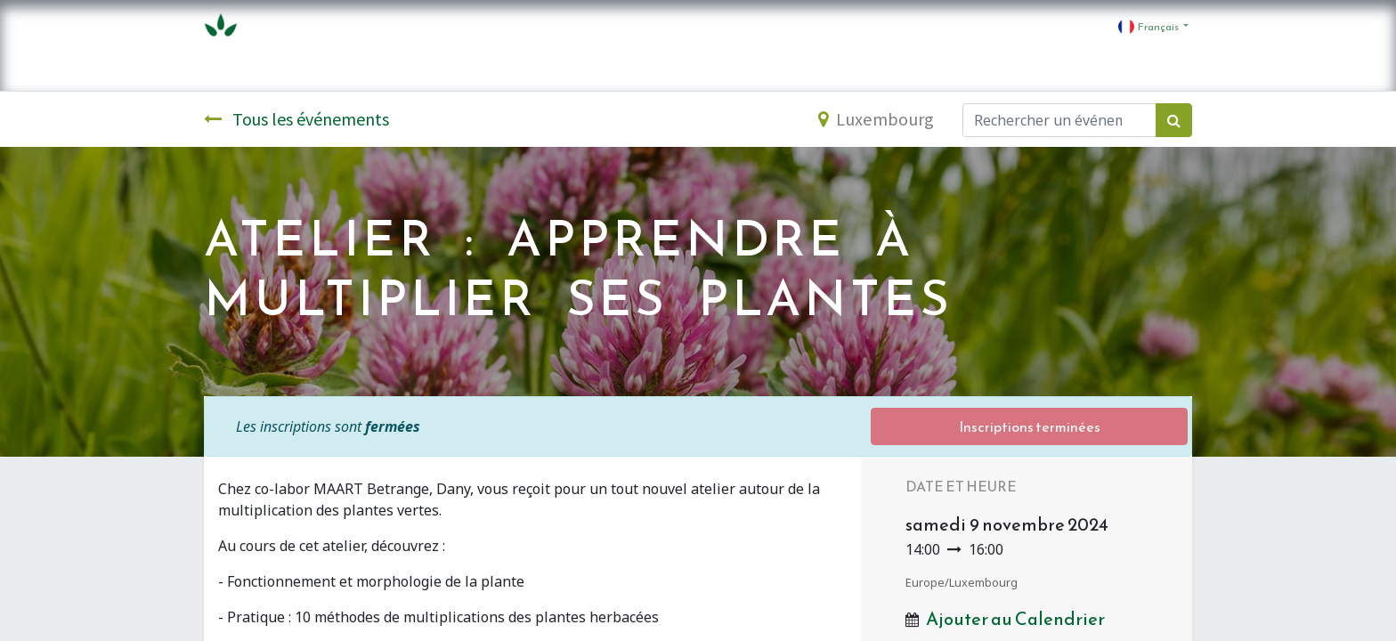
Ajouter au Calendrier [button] (1015, 618)
